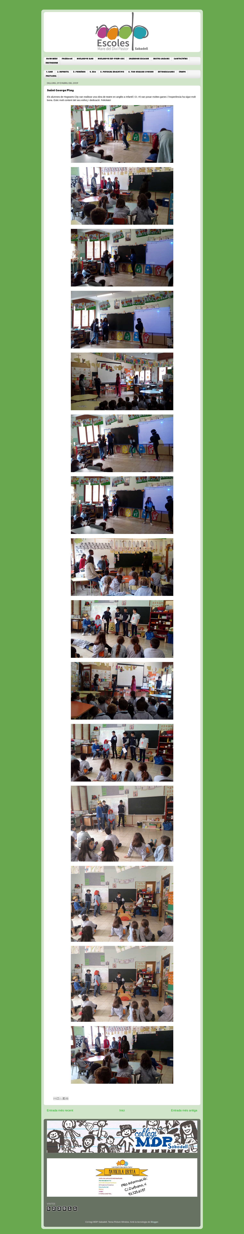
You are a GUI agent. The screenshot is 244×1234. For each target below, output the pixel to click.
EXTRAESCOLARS (166, 72)
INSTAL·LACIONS (161, 59)
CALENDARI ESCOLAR (139, 59)
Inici (122, 1110)
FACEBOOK (67, 59)
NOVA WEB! (51, 59)
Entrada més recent (60, 1110)
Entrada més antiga (184, 1110)
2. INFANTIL (63, 72)
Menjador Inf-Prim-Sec (111, 59)
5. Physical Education (112, 72)
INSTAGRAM (52, 63)
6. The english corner (141, 72)
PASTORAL (51, 76)
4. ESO (93, 72)
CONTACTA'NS (181, 59)
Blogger (154, 1222)
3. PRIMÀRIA (79, 72)
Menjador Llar (85, 59)
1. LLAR (49, 72)
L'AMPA (182, 72)
